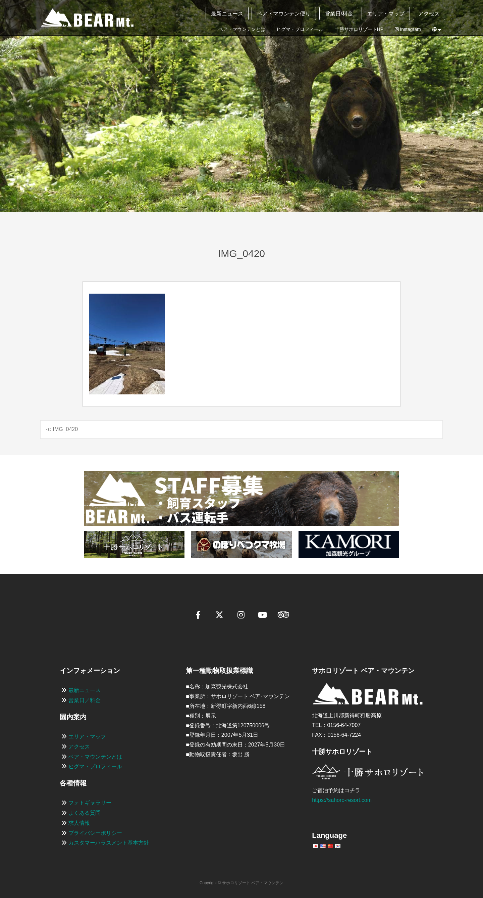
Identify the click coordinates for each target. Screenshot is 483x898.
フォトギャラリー (89, 803)
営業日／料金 (84, 700)
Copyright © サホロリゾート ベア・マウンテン (241, 883)
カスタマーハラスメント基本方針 (108, 843)
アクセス (429, 13)
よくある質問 (84, 813)
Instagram (408, 29)
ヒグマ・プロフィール (299, 29)
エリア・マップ (386, 13)
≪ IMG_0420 (62, 429)
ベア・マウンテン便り (284, 13)
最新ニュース (227, 13)
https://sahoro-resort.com (342, 800)
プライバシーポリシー (95, 833)
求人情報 (79, 823)
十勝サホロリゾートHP (359, 29)
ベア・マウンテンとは (241, 29)
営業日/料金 (339, 13)
